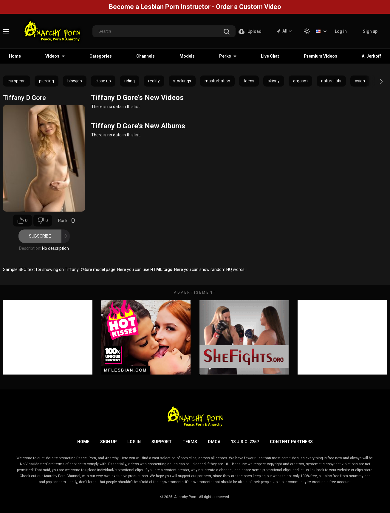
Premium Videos (320, 56)
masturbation (217, 80)
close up (103, 80)
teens (249, 80)
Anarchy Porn (185, 497)
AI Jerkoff (371, 56)
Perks (225, 56)
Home (15, 56)
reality (154, 80)
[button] (376, 81)
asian (360, 80)
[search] (227, 32)
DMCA (214, 441)
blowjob (74, 80)
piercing (46, 80)
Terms (189, 441)
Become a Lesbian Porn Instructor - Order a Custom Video (195, 6)
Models (187, 56)
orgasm (300, 80)
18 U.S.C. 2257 (245, 441)
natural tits (331, 80)
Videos (52, 56)
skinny (274, 80)
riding (129, 80)
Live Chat (270, 56)
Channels (145, 56)
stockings (182, 80)
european (16, 80)
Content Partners (291, 441)
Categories (100, 56)
